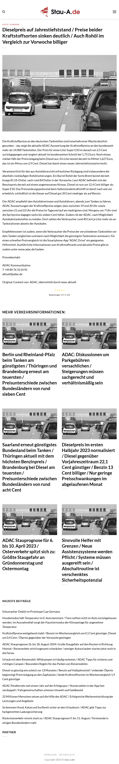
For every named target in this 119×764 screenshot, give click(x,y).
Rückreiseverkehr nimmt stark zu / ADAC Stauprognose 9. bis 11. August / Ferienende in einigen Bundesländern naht (55, 720)
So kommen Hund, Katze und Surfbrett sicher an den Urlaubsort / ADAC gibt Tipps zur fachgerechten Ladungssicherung (54, 709)
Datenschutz (67, 754)
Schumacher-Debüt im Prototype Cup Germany (31, 611)
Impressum (50, 754)
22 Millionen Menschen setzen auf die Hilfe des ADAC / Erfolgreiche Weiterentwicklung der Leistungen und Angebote (57, 699)
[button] (3, 12)
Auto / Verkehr (10, 24)
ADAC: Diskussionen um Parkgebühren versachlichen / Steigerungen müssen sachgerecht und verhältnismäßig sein (85, 368)
